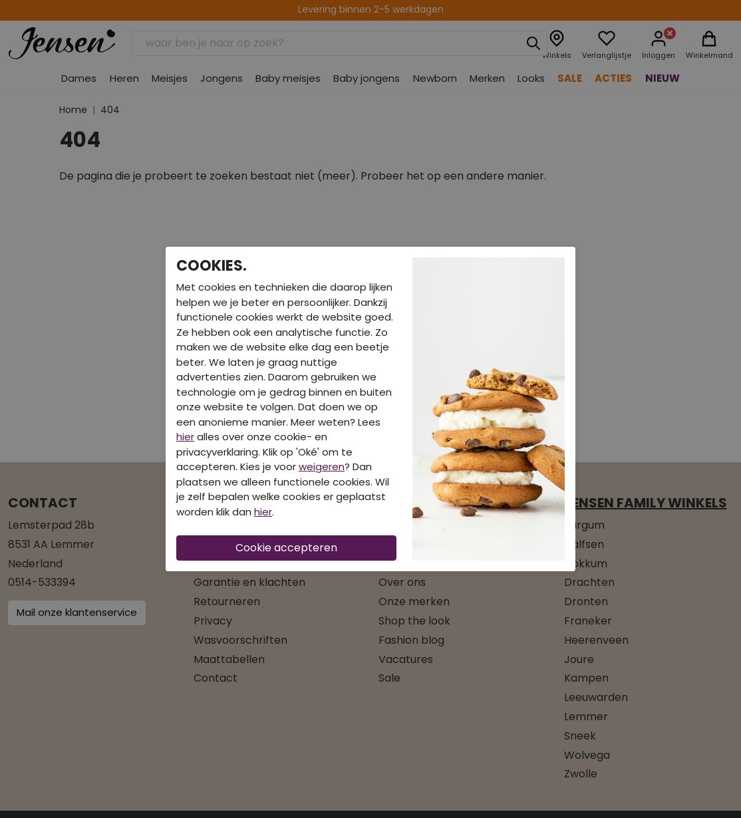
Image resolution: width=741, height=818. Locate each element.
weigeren (322, 467)
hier (185, 437)
